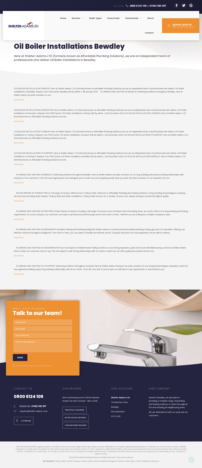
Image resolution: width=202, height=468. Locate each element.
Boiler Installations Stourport (148, 461)
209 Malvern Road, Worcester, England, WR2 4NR (71, 446)
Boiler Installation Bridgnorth (105, 461)
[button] (180, 25)
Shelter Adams (61, 461)
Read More (19, 99)
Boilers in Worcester (127, 461)
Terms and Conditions (124, 457)
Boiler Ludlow (87, 461)
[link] (63, 18)
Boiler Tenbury (74, 461)
